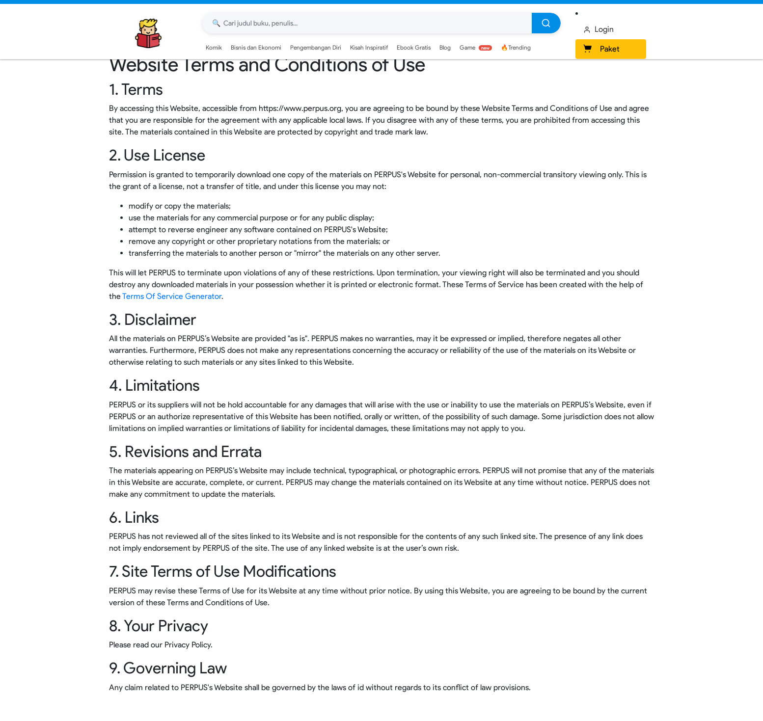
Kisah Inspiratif (369, 47)
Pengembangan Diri (315, 47)
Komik (214, 47)
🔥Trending (516, 47)
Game (476, 47)
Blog (445, 47)
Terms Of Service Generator (171, 296)
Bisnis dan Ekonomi (256, 47)
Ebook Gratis (414, 47)
